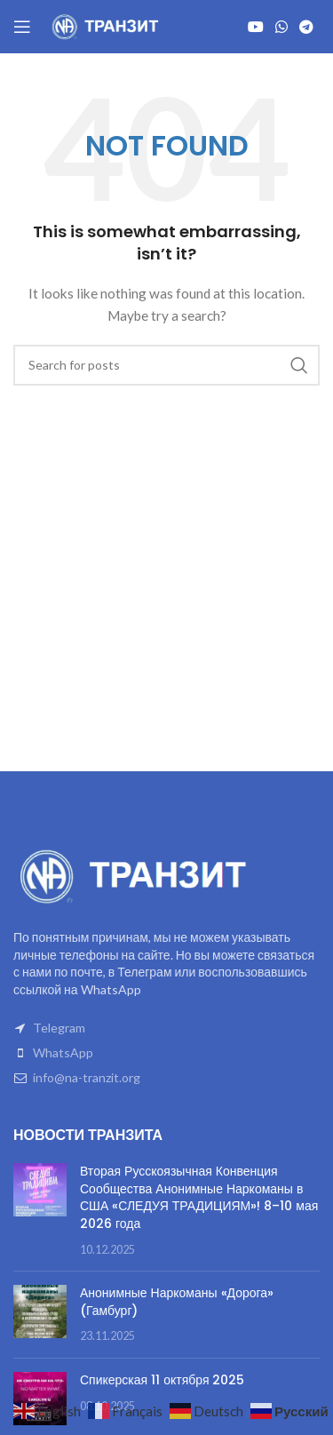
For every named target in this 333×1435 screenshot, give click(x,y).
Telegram (59, 1027)
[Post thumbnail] (40, 1210)
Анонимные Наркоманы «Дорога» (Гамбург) (177, 1301)
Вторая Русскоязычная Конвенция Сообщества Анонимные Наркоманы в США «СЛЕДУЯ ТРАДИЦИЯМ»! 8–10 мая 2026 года (199, 1197)
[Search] (166, 365)
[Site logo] (106, 25)
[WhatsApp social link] (281, 26)
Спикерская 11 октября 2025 (162, 1380)
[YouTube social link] (255, 26)
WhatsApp (63, 1052)
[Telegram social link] (307, 26)
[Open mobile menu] (22, 26)
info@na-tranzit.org (86, 1077)
